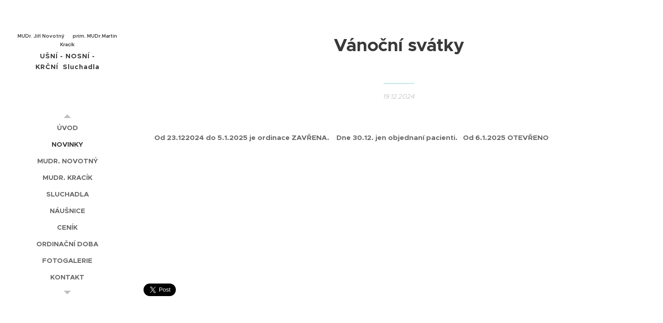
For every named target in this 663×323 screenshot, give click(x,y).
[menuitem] (67, 127)
